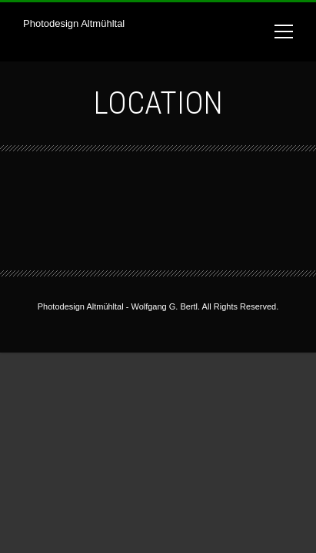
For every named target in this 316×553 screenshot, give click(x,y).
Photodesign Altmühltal (74, 23)
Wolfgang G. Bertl (164, 306)
